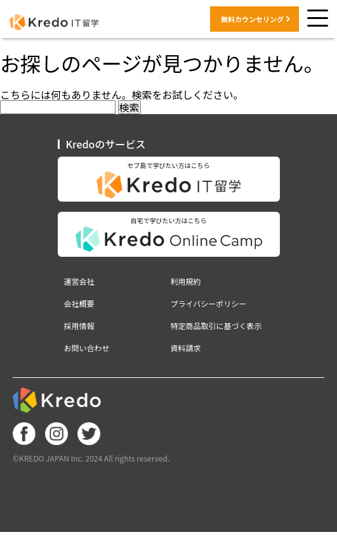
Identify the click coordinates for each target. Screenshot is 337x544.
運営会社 (79, 281)
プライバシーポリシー (209, 303)
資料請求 (186, 348)
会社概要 (79, 303)
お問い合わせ (87, 348)
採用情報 (79, 325)
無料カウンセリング (252, 19)
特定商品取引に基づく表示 (216, 325)
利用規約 (186, 281)
